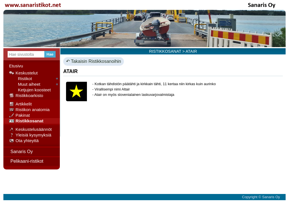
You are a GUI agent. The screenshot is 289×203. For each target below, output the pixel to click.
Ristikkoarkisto (26, 95)
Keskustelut (23, 73)
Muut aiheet (24, 84)
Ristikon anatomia (29, 109)
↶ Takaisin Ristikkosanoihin (93, 61)
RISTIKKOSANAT (165, 51)
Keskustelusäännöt (30, 129)
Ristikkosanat (26, 120)
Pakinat (19, 115)
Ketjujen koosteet (30, 89)
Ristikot (20, 78)
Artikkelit (20, 104)
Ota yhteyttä (24, 140)
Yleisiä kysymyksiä (30, 135)
